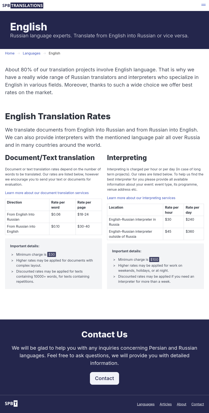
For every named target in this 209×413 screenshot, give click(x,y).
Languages (31, 53)
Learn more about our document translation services (47, 193)
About (181, 404)
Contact (104, 378)
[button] (203, 5)
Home (10, 53)
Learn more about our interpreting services (141, 198)
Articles (166, 404)
